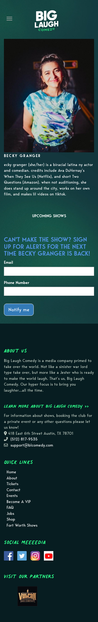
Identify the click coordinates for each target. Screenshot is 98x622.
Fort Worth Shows (22, 525)
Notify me (18, 309)
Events (12, 495)
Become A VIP (19, 501)
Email (8, 262)
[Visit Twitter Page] (22, 555)
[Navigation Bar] (9, 18)
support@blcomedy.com (31, 445)
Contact (13, 490)
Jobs (10, 513)
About (12, 478)
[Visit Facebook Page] (8, 555)
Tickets (12, 483)
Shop (11, 519)
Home (11, 472)
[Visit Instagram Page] (35, 555)
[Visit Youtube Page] (48, 555)
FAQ (10, 507)
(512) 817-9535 (24, 439)
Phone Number (16, 282)
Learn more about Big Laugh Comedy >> (46, 406)
